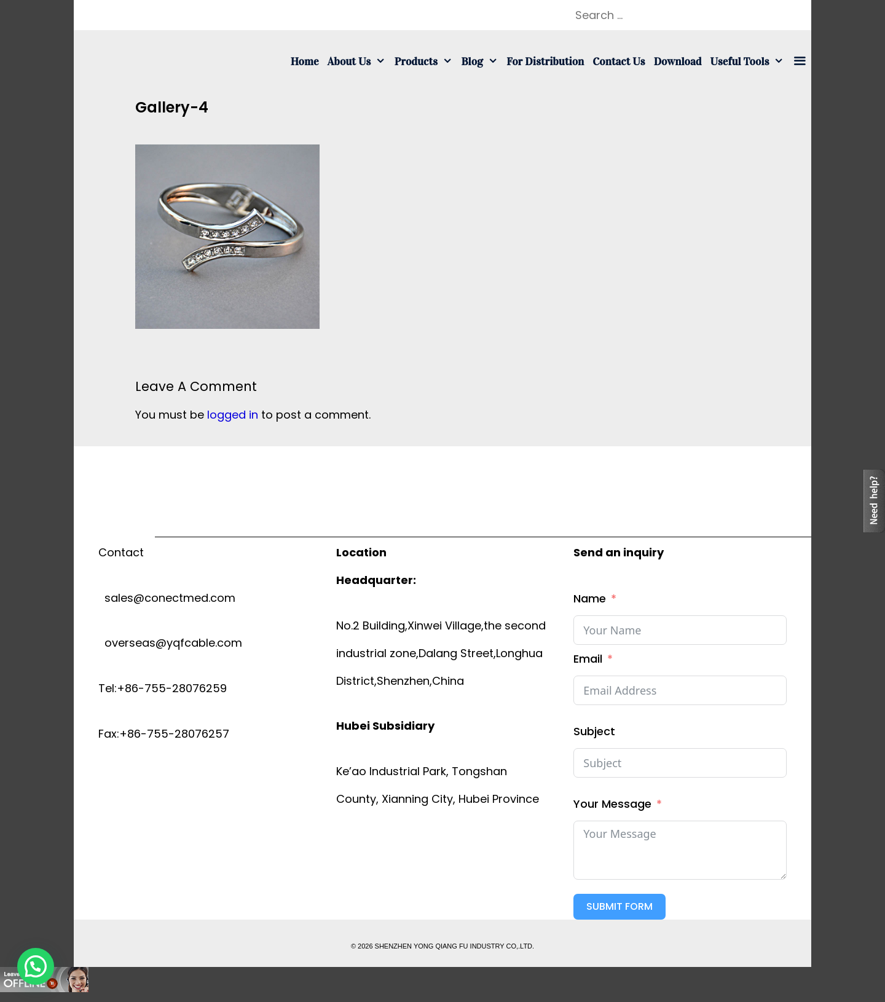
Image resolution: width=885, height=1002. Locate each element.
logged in (232, 414)
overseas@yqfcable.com (170, 642)
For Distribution (545, 61)
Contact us (618, 61)
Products (426, 61)
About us (359, 61)
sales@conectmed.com (166, 598)
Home (305, 61)
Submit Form (619, 906)
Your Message (612, 803)
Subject (594, 731)
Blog (481, 61)
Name (589, 598)
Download (678, 61)
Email (587, 658)
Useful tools (749, 61)
